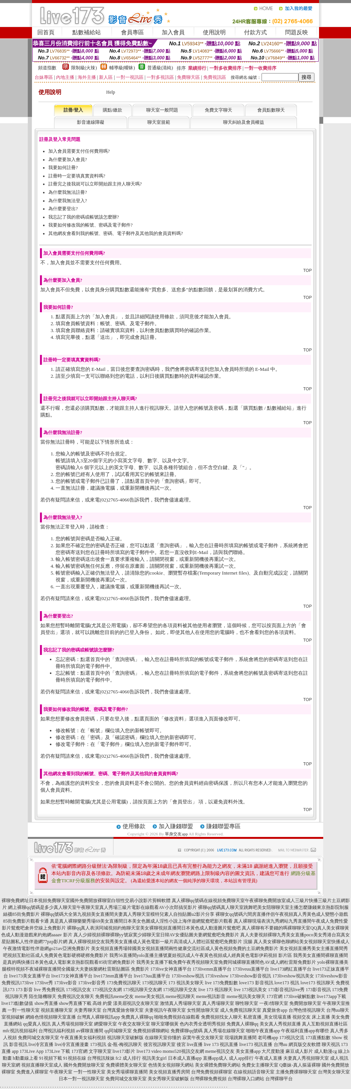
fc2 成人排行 (128, 1058)
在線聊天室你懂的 (163, 1037)
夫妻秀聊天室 (87, 1010)
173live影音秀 (91, 982)
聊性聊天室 (246, 1003)
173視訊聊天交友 (180, 989)
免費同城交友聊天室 (38, 1037)
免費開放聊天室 (305, 1003)
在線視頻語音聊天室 (253, 1072)
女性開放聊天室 (203, 1010)
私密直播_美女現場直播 (267, 1017)
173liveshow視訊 (187, 976)
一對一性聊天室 (24, 1010)
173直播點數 (317, 1037)
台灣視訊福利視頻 (56, 1030)
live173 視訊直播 (256, 1044)
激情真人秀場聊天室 (180, 1003)
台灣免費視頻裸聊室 (211, 1072)
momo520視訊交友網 (183, 1051)
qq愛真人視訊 (37, 1024)
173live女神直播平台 (170, 969)
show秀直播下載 (75, 1003)
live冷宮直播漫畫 (72, 1044)
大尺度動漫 (273, 1051)
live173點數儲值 (17, 1003)
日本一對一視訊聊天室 (81, 1078)
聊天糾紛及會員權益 (243, 122)
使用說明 (214, 32)
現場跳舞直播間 (241, 1037)
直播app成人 (215, 1058)
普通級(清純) (160, 67)
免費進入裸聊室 (32, 1072)
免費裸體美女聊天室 (126, 1065)
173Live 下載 (57, 1051)
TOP (307, 270)
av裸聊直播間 (89, 1030)
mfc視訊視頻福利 (20, 1030)
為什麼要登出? (63, 208)
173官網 (274, 996)
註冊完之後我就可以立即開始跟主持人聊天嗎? (95, 184)
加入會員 (173, 32)
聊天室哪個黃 (165, 1024)
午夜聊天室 (60, 1072)
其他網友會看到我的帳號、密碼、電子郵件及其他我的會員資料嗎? (115, 233)
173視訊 (98, 1044)
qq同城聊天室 (118, 1030)
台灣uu (280, 1044)
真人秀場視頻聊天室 (72, 1024)
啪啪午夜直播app (263, 1030)
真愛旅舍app (274, 1010)
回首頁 (45, 32)
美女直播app (248, 1051)
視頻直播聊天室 (57, 1010)
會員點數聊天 (271, 110)
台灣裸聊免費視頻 (208, 1078)
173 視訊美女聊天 (186, 982)
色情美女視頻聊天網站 (171, 1065)
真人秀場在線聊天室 (224, 1030)
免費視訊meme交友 (114, 996)
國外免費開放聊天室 (84, 1065)
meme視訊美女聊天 (246, 996)
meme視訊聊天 (180, 996)
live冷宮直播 (41, 1044)
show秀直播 (45, 1003)
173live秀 (44, 982)
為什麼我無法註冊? (67, 192)
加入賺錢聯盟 (176, 826)
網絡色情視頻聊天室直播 (51, 1017)
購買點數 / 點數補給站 (267, 408)
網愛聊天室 (105, 1024)
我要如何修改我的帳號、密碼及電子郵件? (90, 225)
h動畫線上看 (25, 1058)
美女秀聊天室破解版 (168, 1078)
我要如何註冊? (63, 167)
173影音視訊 (318, 989)
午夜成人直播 (268, 1058)
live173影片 (124, 1051)
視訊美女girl (154, 1058)
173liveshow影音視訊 (250, 976)
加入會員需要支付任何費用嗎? (79, 151)
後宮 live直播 (190, 1044)
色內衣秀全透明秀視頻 (202, 1024)
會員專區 (132, 32)
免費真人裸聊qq (137, 1017)
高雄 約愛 (102, 1003)
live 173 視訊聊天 (215, 989)
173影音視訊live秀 (286, 989)
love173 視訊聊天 (317, 982)
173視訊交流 (291, 1037)
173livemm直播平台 (212, 969)
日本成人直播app (185, 1058)
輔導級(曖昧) (122, 67)
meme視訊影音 (210, 996)
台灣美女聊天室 (334, 1072)
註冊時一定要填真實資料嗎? (76, 176)
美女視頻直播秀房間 (169, 1072)
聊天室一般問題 (162, 110)
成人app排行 (241, 1058)
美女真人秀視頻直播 (280, 1024)
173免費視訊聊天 (124, 982)
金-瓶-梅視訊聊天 (124, 1044)
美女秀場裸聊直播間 (127, 1072)
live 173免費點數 (221, 982)
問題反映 (296, 32)
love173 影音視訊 (256, 982)
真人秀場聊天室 (218, 1003)
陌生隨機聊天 (42, 996)
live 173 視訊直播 (221, 1044)
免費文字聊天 (218, 110)
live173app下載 (331, 996)
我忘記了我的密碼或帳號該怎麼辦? (83, 217)
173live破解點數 (300, 996)
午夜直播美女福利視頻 (83, 1037)
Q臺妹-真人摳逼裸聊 (300, 1065)
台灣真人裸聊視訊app (98, 1017)
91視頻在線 (74, 1058)
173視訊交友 (78, 989)
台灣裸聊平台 (279, 1078)
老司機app (268, 1037)
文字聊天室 (100, 1051)
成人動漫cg (325, 1051)
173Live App (32, 1051)
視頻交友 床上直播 (311, 1017)
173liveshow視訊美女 (293, 976)
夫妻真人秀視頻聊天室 (306, 1058)
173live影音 (65, 982)
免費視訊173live (18, 982)
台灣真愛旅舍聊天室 (123, 1010)
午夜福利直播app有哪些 (305, 1030)
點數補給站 (86, 32)
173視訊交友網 (107, 989)
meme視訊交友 (220, 1051)
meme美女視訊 (149, 996)
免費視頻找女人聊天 (221, 1017)
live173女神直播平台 (72, 976)
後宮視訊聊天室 (160, 1044)
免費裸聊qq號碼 (187, 1030)
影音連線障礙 (90, 122)
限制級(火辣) (84, 67)
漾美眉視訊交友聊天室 (136, 1003)
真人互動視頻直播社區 (325, 1024)
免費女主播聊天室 (260, 1065)
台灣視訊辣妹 (101, 1058)
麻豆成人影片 (299, 1051)
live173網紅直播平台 (290, 969)
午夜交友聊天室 (134, 1024)
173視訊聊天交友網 (142, 989)
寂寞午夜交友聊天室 (202, 1037)
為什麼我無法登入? (67, 200)
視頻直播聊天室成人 (41, 1065)
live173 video (149, 1051)
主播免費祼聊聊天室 (296, 1072)
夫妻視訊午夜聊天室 (165, 1010)
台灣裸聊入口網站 (246, 1078)
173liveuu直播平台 (251, 969)
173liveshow (216, 976)
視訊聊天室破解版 (125, 1037)
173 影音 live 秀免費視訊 (40, 989)
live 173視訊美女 (250, 989)
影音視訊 (18, 1044)
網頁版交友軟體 (305, 1044)
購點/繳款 (112, 110)
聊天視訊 (331, 1044)
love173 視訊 (287, 982)
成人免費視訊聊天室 (240, 1010)
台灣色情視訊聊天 (307, 1010)
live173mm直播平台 (113, 976)
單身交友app (176, 834)
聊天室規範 (158, 122)
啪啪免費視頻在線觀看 (177, 1017)
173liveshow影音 (331, 976)
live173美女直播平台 (29, 976)
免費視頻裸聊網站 (151, 1030)
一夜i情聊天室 (273, 1003)
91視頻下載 (50, 1058)
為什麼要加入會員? (67, 159)
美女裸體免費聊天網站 (218, 1065)
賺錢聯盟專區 (223, 826)
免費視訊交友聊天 (75, 996)
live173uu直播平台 (152, 976)
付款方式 (255, 32)
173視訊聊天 (154, 982)
